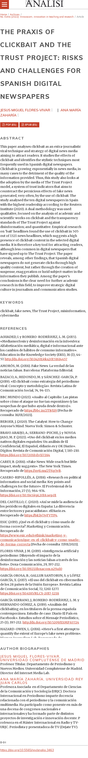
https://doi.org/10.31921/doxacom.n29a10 (31, 569)
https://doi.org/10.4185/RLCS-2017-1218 (29, 593)
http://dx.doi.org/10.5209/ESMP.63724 (51, 622)
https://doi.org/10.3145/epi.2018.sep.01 (28, 495)
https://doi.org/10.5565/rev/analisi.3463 (27, 750)
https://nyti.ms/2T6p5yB (42, 471)
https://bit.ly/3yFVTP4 (40, 515)
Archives (15, 14)
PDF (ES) (10, 124)
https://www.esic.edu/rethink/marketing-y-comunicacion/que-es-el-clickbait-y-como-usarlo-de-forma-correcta (40, 539)
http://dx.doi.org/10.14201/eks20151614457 (36, 359)
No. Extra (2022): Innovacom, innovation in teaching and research (37, 17)
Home (3, 14)
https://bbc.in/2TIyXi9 (40, 410)
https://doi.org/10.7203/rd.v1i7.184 (25, 455)
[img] (44, 4)
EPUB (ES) (30, 124)
